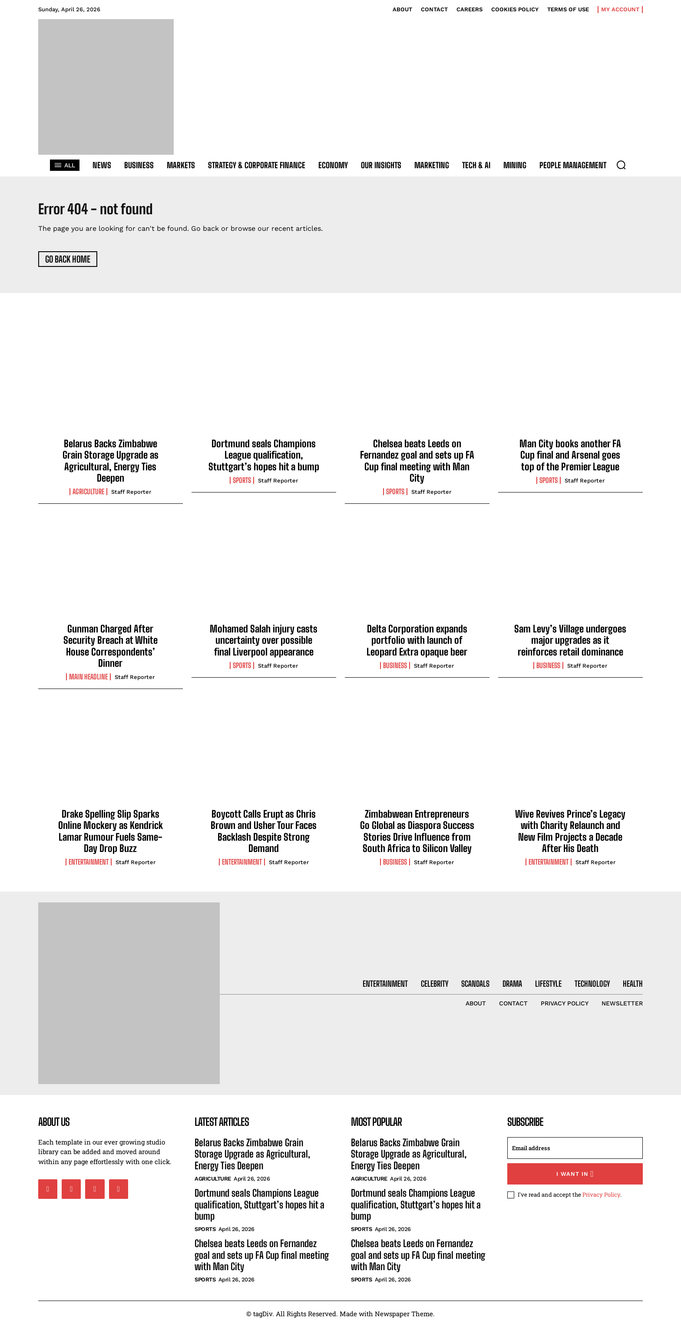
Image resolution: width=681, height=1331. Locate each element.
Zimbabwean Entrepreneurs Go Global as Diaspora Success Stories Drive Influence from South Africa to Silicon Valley (417, 835)
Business (395, 670)
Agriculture (88, 496)
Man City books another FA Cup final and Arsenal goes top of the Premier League (570, 459)
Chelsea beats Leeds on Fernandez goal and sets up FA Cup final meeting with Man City (417, 465)
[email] (575, 1152)
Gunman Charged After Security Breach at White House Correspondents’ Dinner (110, 650)
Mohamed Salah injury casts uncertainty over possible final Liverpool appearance (263, 644)
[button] (621, 164)
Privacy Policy (601, 1199)
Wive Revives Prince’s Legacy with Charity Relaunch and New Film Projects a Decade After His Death (570, 835)
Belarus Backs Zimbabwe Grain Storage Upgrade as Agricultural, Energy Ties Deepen (111, 465)
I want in (575, 1178)
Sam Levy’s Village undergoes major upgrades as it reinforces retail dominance (570, 644)
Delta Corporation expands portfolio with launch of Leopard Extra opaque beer (417, 644)
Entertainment (89, 866)
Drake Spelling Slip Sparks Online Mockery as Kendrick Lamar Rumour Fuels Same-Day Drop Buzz (110, 835)
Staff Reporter (131, 496)
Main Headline (88, 681)
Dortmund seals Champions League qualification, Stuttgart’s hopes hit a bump (263, 459)
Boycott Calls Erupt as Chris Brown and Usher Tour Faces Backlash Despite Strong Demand (264, 835)
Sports (242, 485)
